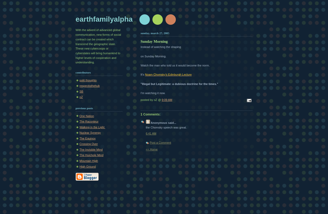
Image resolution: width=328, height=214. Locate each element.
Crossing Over (89, 143)
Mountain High (89, 160)
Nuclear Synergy (90, 132)
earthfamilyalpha (104, 19)
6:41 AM (151, 133)
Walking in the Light (92, 127)
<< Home (152, 149)
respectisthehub (90, 85)
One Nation (87, 116)
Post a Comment (160, 142)
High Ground (88, 166)
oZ (81, 97)
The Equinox (88, 138)
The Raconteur (89, 121)
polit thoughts (88, 80)
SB (81, 91)
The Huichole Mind (92, 155)
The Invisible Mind (91, 149)
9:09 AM (167, 99)
